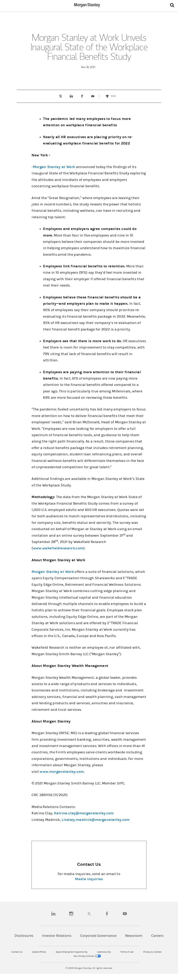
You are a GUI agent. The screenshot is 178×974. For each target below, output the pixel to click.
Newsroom (133, 936)
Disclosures (23, 936)
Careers (157, 936)
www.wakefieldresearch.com (58, 548)
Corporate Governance (98, 936)
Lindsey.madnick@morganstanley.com (96, 820)
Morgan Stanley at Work (54, 167)
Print (115, 94)
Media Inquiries (89, 879)
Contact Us (17, 952)
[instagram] (71, 914)
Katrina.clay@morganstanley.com (84, 813)
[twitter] (89, 914)
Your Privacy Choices (87, 956)
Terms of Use (127, 952)
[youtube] (125, 914)
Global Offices (39, 952)
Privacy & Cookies (152, 952)
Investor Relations (56, 936)
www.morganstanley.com (62, 772)
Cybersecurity (104, 952)
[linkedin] (53, 914)
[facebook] (107, 914)
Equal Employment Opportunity (72, 952)
